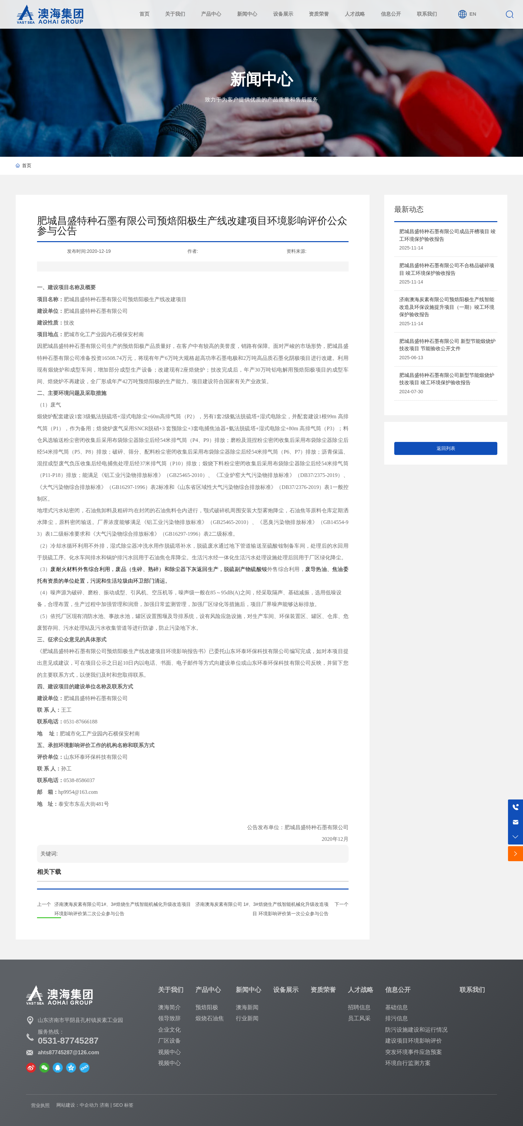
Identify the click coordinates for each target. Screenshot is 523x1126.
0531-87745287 (68, 1041)
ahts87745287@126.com (68, 1052)
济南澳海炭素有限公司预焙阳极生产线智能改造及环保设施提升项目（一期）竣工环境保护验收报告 (446, 307)
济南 (104, 1105)
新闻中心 (261, 79)
